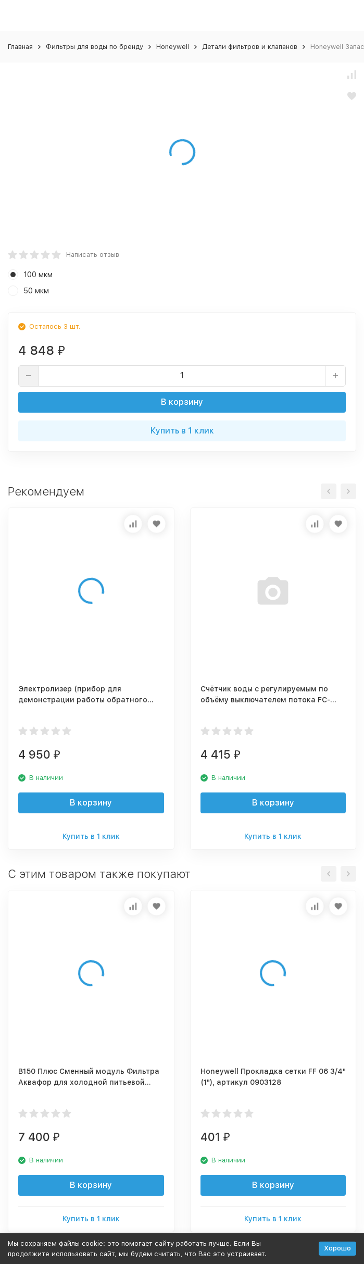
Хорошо (337, 1248)
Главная (20, 47)
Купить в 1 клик (182, 431)
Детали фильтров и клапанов (249, 47)
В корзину (182, 402)
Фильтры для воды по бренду (94, 47)
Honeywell (172, 47)
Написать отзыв (92, 254)
